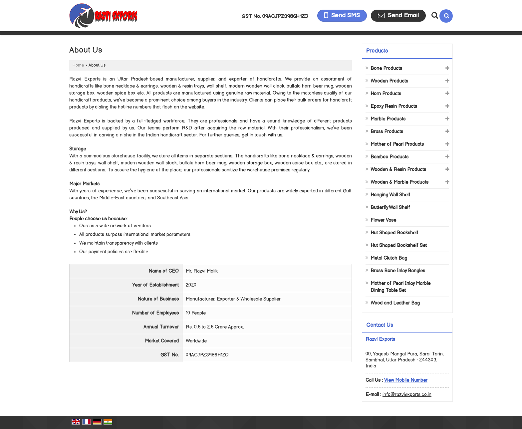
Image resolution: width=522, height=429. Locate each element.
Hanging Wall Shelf (390, 195)
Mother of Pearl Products (397, 144)
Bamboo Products (389, 157)
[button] (405, 380)
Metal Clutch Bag (389, 258)
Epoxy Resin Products (394, 106)
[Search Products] (434, 15)
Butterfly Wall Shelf (390, 207)
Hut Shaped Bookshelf (394, 233)
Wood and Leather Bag (395, 303)
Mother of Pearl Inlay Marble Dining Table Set (400, 287)
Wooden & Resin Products (398, 169)
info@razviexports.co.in (407, 394)
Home (78, 65)
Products (377, 51)
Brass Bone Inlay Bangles (398, 271)
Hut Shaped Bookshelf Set (399, 245)
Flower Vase (383, 220)
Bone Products (386, 68)
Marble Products (388, 119)
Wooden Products (389, 81)
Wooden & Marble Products (399, 182)
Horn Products (386, 94)
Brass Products (387, 131)
